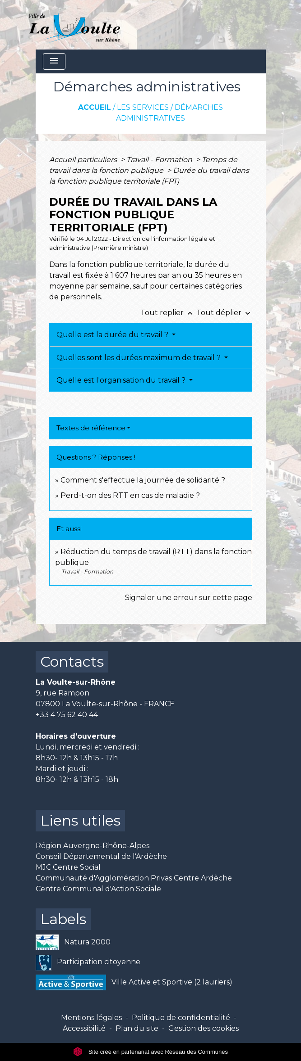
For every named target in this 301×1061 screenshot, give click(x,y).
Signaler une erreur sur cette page (188, 597)
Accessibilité (84, 1028)
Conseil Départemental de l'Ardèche (101, 856)
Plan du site (137, 1028)
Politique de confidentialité (181, 1017)
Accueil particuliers (84, 159)
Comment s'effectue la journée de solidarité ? (142, 480)
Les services (143, 107)
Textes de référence (90, 428)
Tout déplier (224, 312)
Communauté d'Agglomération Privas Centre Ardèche (134, 878)
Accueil (94, 107)
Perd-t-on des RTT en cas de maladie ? (130, 495)
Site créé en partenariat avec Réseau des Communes (150, 1051)
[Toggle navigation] (54, 61)
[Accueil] (74, 25)
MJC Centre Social (68, 867)
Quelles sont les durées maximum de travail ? (139, 357)
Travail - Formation (160, 159)
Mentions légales (91, 1017)
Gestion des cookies (203, 1028)
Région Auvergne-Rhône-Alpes (92, 845)
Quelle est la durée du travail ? (113, 334)
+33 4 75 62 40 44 (67, 714)
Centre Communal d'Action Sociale (98, 889)
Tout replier (168, 312)
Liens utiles (80, 820)
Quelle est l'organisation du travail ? (121, 380)
